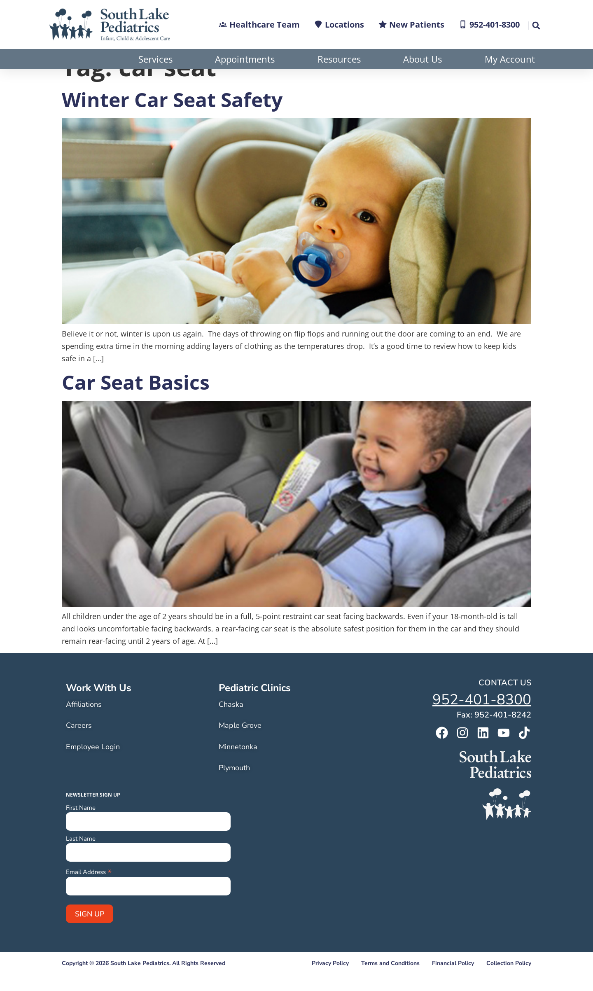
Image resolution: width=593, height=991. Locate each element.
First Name (81, 828)
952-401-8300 (481, 719)
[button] (536, 25)
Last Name (81, 859)
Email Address (89, 891)
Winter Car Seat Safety (172, 119)
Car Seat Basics (136, 402)
